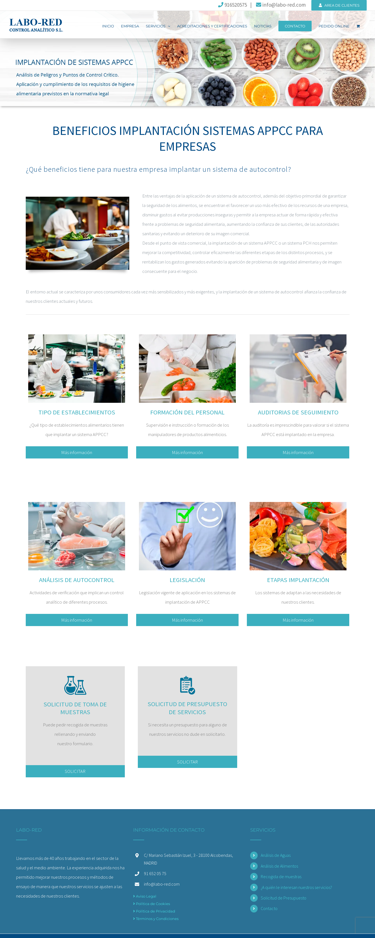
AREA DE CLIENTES (339, 5)
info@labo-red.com (280, 4)
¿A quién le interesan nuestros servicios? (296, 886)
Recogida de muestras (281, 875)
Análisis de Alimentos (279, 865)
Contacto (269, 907)
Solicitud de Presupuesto (283, 896)
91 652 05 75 (155, 872)
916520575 (232, 4)
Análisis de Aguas (276, 854)
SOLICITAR (75, 770)
